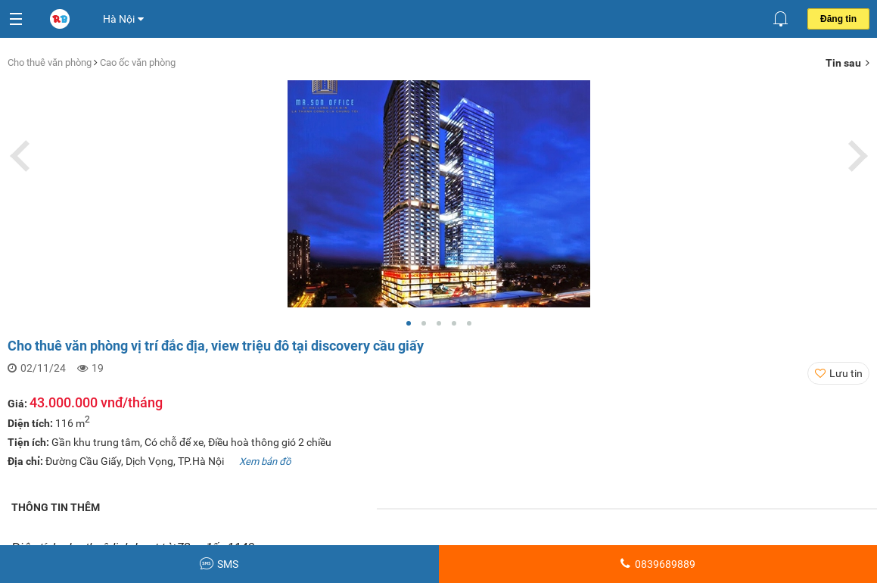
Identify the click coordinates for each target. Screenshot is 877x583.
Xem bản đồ (265, 461)
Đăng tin (838, 19)
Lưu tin (846, 373)
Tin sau (847, 63)
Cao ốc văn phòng (138, 62)
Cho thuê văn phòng (51, 62)
